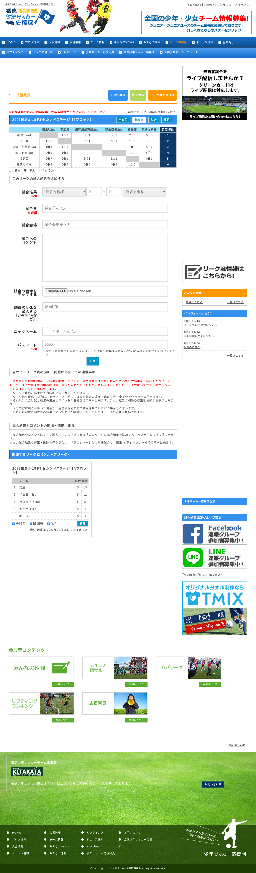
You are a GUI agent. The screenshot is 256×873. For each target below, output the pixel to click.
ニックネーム (25, 331)
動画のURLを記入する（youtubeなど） (25, 313)
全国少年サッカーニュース (181, 52)
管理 (167, 119)
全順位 (123, 119)
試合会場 (29, 225)
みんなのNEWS (124, 42)
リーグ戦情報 (178, 42)
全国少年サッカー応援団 (139, 52)
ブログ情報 (32, 42)
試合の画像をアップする (25, 293)
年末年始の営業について (199, 335)
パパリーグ (69, 52)
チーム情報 (97, 42)
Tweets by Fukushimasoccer (202, 574)
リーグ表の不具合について (200, 324)
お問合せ (228, 42)
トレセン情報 (204, 42)
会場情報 (75, 42)
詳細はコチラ (63, 684)
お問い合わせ (213, 784)
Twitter (209, 5)
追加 (92, 361)
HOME (11, 42)
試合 (154, 119)
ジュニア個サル (43, 52)
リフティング (15, 52)
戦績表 (139, 119)
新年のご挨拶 (192, 347)
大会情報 (54, 42)
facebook (194, 5)
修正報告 (138, 95)
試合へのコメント (29, 240)
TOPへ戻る (118, 95)
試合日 (31, 210)
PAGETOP (237, 745)
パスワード (27, 347)
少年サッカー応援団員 (100, 52)
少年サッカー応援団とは (233, 5)
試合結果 (29, 194)
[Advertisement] (214, 189)
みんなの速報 (151, 42)
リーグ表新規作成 (162, 95)
